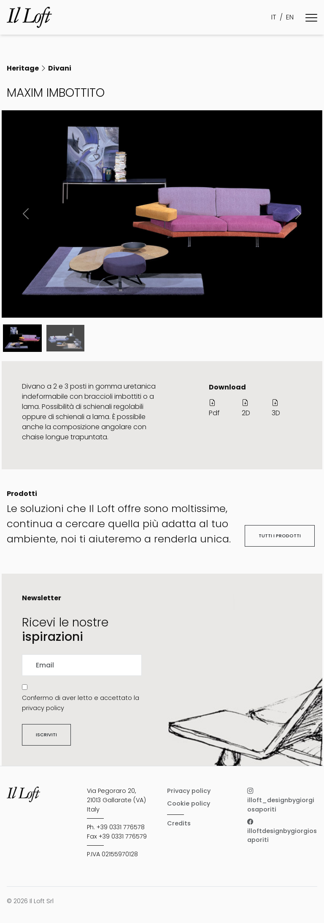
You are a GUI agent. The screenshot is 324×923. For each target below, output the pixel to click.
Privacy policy (189, 791)
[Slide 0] (22, 338)
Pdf (214, 408)
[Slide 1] (65, 338)
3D (276, 408)
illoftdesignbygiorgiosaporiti (282, 830)
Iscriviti (46, 734)
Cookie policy (188, 803)
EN (290, 17)
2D (246, 408)
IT (273, 17)
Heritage (23, 68)
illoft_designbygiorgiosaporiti (280, 800)
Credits (179, 823)
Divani (59, 68)
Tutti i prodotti (280, 535)
